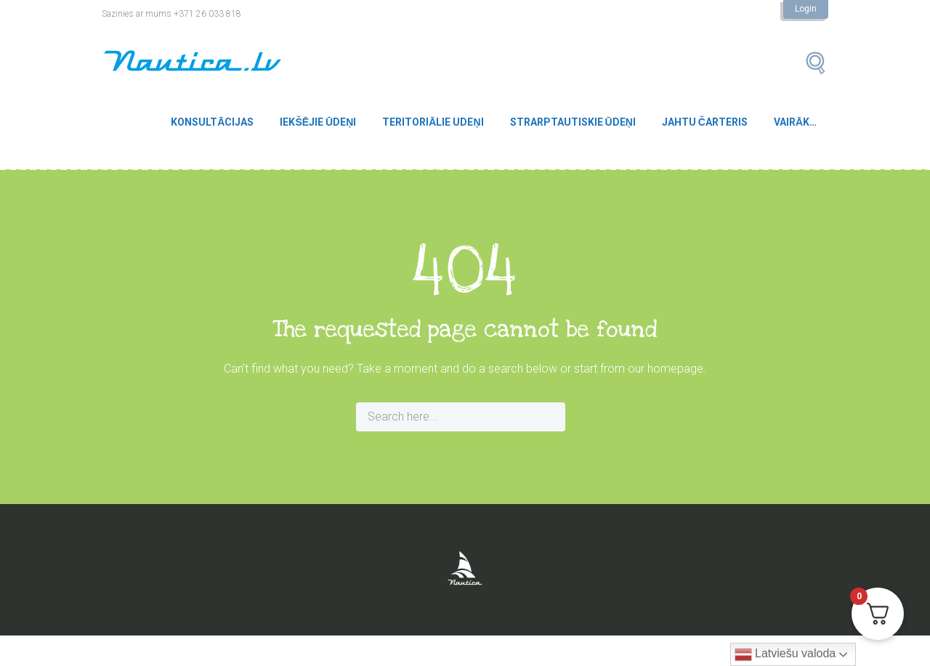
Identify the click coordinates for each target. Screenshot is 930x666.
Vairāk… (795, 122)
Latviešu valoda (785, 654)
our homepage (665, 368)
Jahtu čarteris (705, 122)
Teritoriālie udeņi (432, 122)
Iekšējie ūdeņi (318, 122)
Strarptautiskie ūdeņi (573, 122)
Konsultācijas (212, 122)
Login (806, 9)
